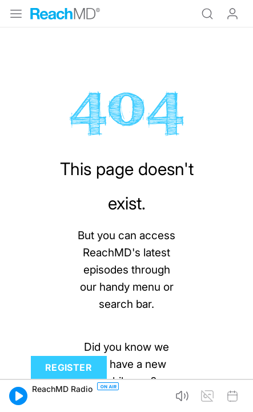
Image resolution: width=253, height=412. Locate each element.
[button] (18, 396)
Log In (232, 14)
